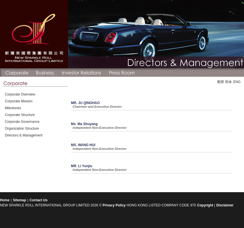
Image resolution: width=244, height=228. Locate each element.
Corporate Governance (22, 122)
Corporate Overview (20, 94)
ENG (237, 82)
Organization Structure (22, 128)
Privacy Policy (113, 205)
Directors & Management (24, 135)
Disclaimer (225, 205)
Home (4, 200)
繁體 (220, 82)
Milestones (13, 108)
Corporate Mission (18, 101)
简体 (228, 82)
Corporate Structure (20, 115)
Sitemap (19, 200)
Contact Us (38, 200)
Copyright (205, 205)
